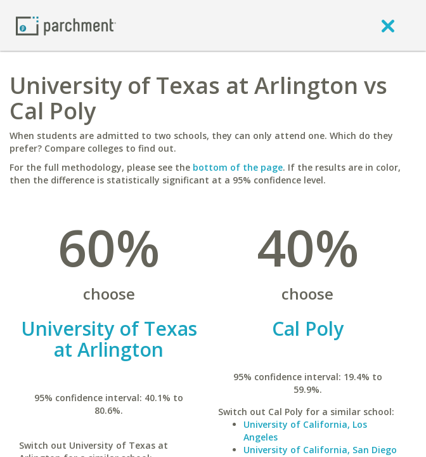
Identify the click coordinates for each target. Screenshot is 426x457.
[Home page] (66, 25)
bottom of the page (238, 167)
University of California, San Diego (320, 450)
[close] (388, 25)
